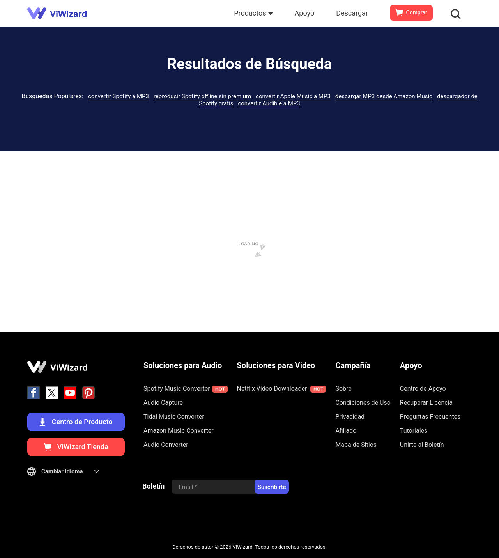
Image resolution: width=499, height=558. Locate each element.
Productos (253, 13)
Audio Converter (165, 444)
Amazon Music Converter (178, 430)
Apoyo (305, 13)
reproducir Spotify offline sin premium (202, 96)
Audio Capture (163, 402)
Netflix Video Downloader (281, 389)
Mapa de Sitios (356, 444)
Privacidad (350, 416)
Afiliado (345, 430)
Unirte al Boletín (422, 444)
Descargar (352, 13)
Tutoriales (413, 430)
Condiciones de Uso (362, 402)
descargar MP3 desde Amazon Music (383, 96)
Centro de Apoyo (423, 388)
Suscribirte (272, 487)
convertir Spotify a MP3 (118, 96)
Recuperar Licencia (426, 402)
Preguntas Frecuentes (430, 416)
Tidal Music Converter (173, 416)
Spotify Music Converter (185, 389)
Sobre (343, 388)
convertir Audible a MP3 (269, 103)
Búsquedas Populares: (52, 96)
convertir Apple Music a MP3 (293, 96)
